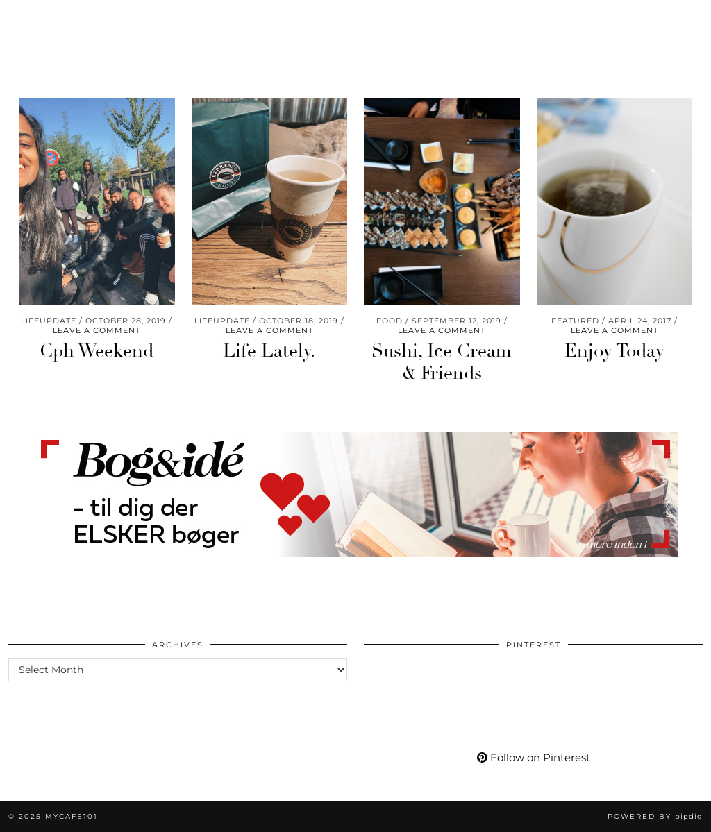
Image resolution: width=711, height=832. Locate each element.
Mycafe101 (356, 19)
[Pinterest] (555, 32)
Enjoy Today (614, 351)
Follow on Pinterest (533, 757)
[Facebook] (590, 32)
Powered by (655, 816)
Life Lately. (269, 351)
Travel (38, 32)
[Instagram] (538, 32)
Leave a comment (96, 330)
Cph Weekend (96, 351)
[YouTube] (573, 32)
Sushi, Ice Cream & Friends (441, 362)
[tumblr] (622, 32)
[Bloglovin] (607, 32)
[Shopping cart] (661, 32)
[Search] (683, 32)
